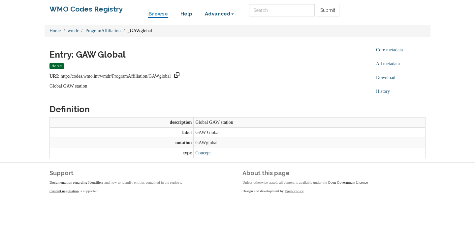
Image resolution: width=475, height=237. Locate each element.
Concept (203, 152)
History (383, 91)
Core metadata (389, 49)
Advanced (219, 14)
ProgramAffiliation (103, 30)
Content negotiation (64, 191)
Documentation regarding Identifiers (76, 182)
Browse (158, 14)
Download (385, 77)
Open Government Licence (348, 182)
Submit (327, 10)
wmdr (73, 30)
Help (186, 14)
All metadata (388, 63)
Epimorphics (294, 191)
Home (55, 30)
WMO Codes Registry (86, 9)
